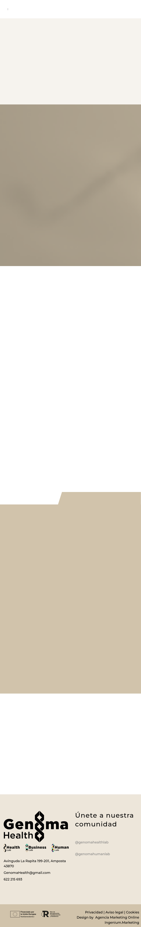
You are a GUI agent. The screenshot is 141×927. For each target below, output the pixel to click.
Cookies (132, 912)
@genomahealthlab (92, 842)
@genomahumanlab (92, 854)
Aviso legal (114, 912)
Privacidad (94, 912)
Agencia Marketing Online (116, 917)
